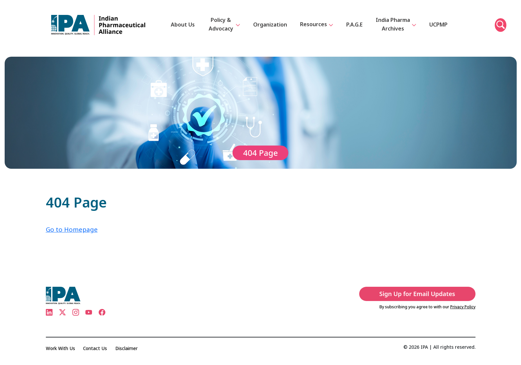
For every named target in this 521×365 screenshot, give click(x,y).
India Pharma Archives (398, 28)
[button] (500, 29)
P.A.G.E (355, 28)
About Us (183, 28)
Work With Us (61, 348)
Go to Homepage (72, 229)
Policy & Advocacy (225, 28)
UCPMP (438, 28)
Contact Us (96, 348)
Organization (270, 28)
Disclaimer (129, 348)
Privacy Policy (462, 307)
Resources (317, 29)
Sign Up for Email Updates (423, 294)
